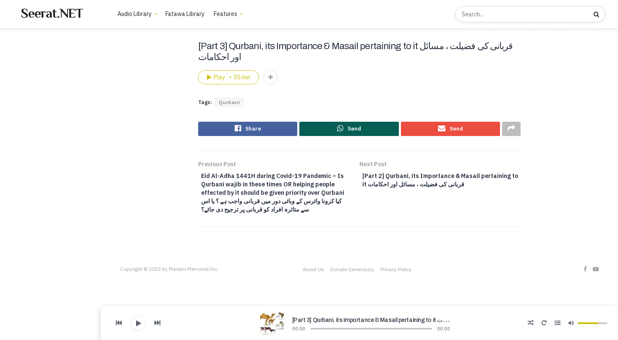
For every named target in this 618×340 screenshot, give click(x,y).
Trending (25, 77)
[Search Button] (597, 14)
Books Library (26, 178)
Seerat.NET (52, 13)
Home (21, 53)
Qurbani (229, 102)
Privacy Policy (395, 287)
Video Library (25, 190)
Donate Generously (352, 287)
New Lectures (31, 65)
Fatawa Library (184, 14)
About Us (20, 166)
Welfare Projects (30, 203)
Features (225, 14)
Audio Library (25, 121)
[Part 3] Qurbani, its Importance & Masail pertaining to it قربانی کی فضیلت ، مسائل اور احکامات (409, 320)
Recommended (32, 89)
